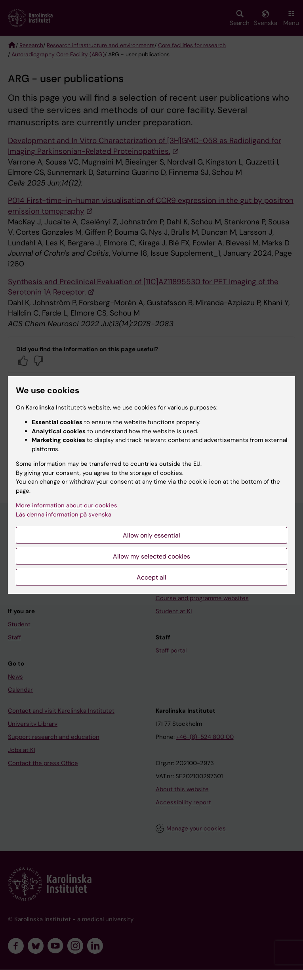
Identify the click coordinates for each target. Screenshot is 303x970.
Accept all (151, 577)
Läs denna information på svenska (63, 514)
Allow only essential (151, 535)
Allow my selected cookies (151, 556)
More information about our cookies (66, 505)
